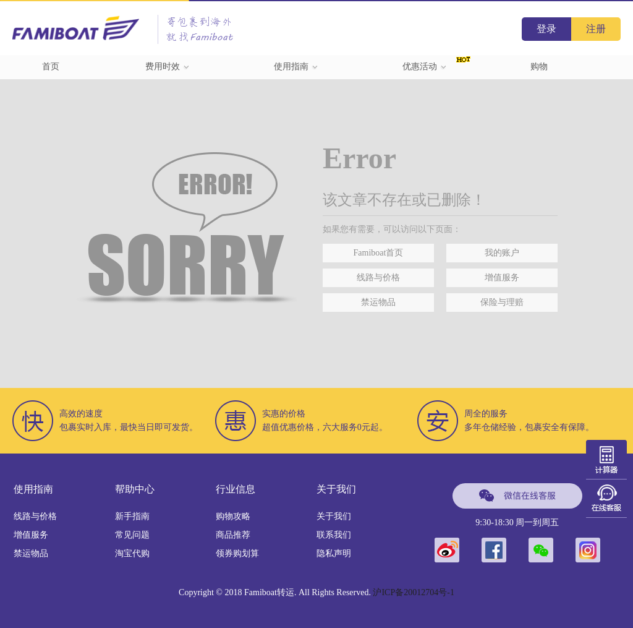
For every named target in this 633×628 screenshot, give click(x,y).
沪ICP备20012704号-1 (413, 592)
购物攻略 (233, 516)
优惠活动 (424, 66)
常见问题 (132, 535)
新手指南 (132, 516)
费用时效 (167, 66)
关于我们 (333, 516)
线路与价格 (378, 277)
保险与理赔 (502, 302)
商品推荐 (233, 535)
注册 (596, 29)
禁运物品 (378, 302)
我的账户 (502, 252)
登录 (546, 29)
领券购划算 (237, 553)
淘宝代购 (132, 553)
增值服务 (502, 277)
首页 (50, 66)
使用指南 (296, 66)
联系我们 (333, 535)
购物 (539, 66)
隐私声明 (333, 553)
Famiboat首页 (379, 252)
